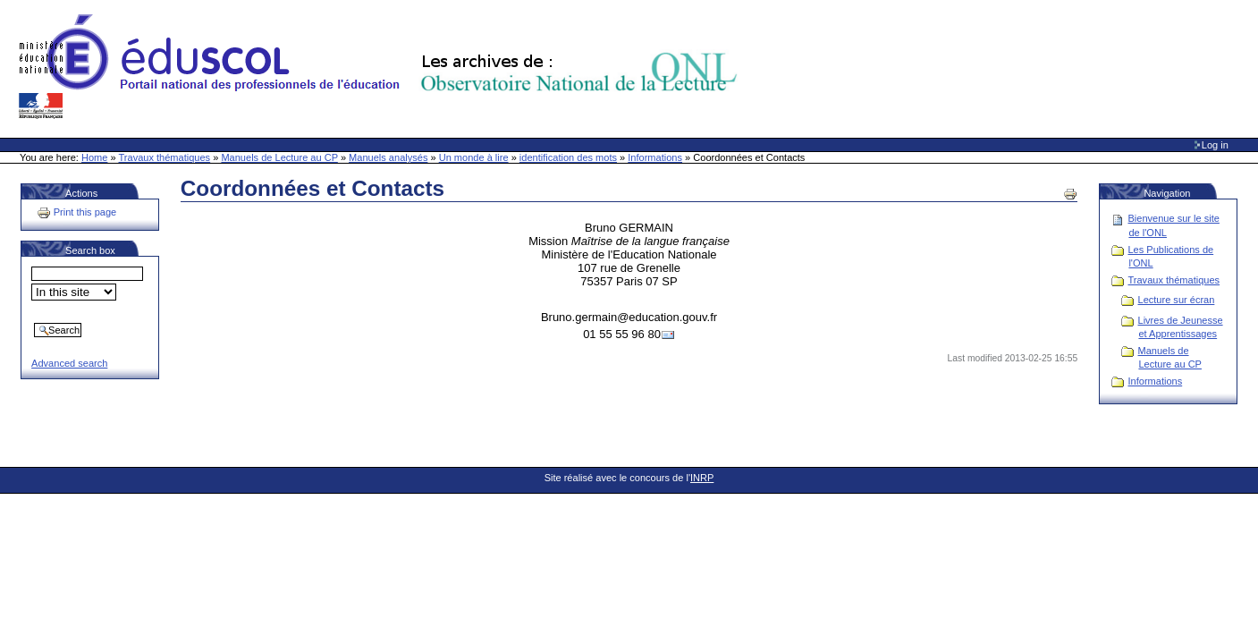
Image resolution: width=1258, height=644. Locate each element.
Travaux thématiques (165, 157)
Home (94, 157)
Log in (1215, 145)
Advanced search (69, 363)
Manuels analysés (388, 157)
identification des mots (568, 157)
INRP (701, 477)
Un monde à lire (474, 157)
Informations (655, 157)
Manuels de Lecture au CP (279, 157)
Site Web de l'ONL (381, 67)
